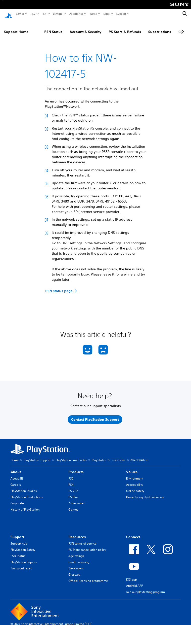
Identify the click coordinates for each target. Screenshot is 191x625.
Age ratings (76, 551)
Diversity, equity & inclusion (145, 492)
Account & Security (85, 27)
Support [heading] (17, 532)
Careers (15, 480)
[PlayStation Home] (8, 14)
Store (106, 13)
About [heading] (15, 467)
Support (121, 13)
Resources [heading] (77, 532)
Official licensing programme (88, 576)
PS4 (44, 13)
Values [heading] (132, 467)
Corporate (17, 498)
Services (57, 13)
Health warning (78, 557)
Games (20, 13)
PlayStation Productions (26, 492)
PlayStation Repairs (23, 557)
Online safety (135, 486)
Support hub (18, 539)
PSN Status (53, 27)
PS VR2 (73, 486)
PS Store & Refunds (125, 27)
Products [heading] (76, 467)
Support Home (16, 27)
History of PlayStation (25, 505)
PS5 (33, 13)
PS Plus (73, 492)
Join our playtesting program (145, 587)
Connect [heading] (133, 532)
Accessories (76, 13)
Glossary (74, 570)
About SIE (16, 474)
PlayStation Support (37, 455)
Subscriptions (159, 27)
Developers (76, 563)
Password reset (21, 563)
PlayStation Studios (23, 486)
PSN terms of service (82, 539)
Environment (134, 474)
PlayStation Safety (22, 545)
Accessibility (134, 480)
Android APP (134, 581)
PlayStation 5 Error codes (109, 455)
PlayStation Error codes (71, 455)
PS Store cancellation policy (87, 545)
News (93, 13)
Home (14, 455)
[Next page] (182, 27)
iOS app (131, 575)
